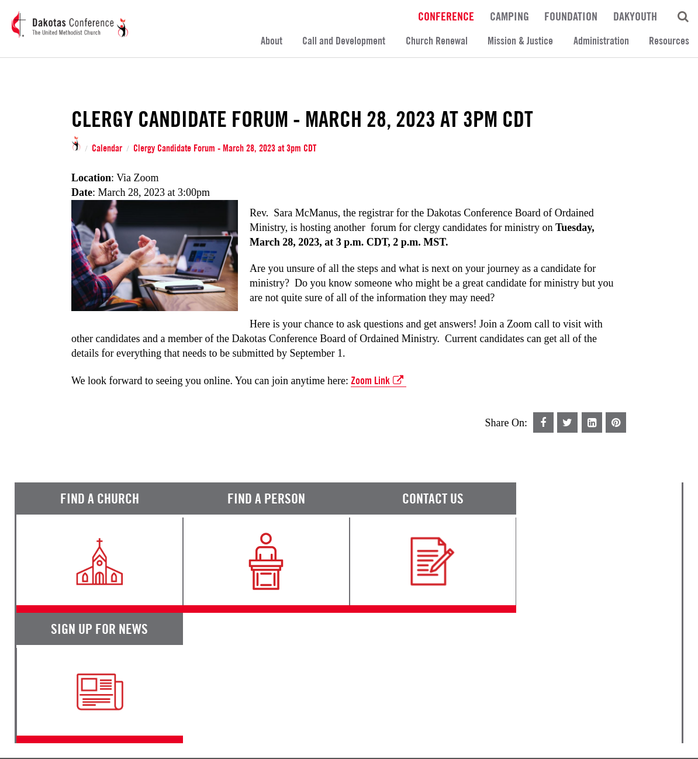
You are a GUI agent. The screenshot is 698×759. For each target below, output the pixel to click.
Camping (509, 15)
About (271, 40)
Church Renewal (437, 40)
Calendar (107, 148)
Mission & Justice (520, 40)
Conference (446, 15)
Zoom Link (378, 380)
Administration (601, 40)
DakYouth (635, 15)
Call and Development (343, 40)
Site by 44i (667, 741)
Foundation (570, 15)
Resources (669, 40)
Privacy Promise (118, 711)
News (426, 645)
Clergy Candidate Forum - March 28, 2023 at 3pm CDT (224, 148)
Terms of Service (47, 711)
